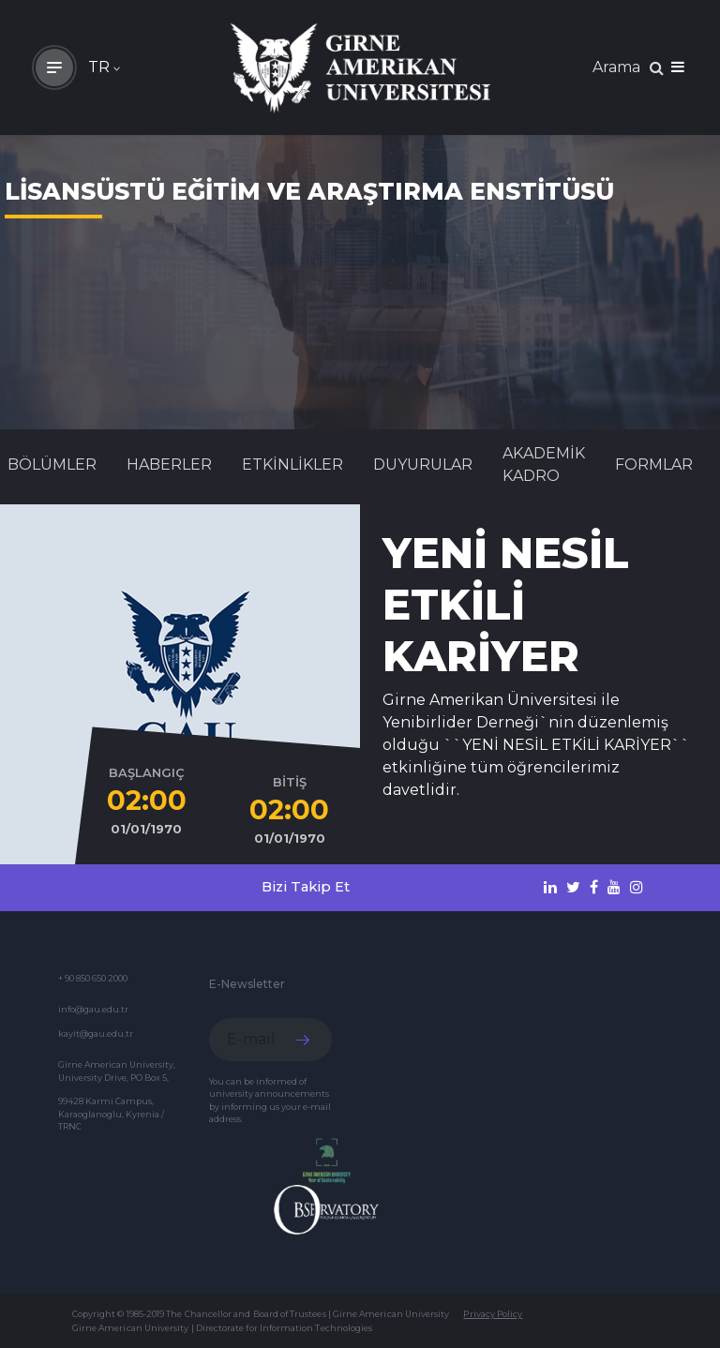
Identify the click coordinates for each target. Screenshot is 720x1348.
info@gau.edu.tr (93, 1009)
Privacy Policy (492, 1314)
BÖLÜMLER (52, 464)
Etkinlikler (292, 464)
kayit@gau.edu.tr (95, 1033)
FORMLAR (654, 464)
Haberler (169, 464)
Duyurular (422, 464)
